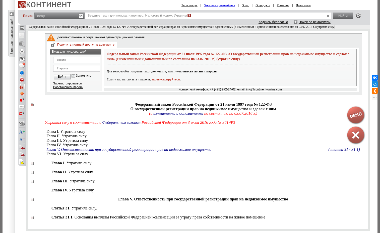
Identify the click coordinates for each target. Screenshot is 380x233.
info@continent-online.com (264, 89)
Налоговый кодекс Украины (166, 15)
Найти (343, 16)
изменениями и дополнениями (178, 113)
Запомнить (83, 75)
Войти (62, 76)
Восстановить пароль (68, 87)
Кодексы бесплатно (273, 22)
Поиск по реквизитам (315, 22)
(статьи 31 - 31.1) (344, 149)
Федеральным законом (121, 122)
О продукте (263, 5)
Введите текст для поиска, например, (137, 15)
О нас (245, 5)
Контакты (283, 5)
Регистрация (189, 5)
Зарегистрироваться (67, 83)
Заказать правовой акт (219, 5)
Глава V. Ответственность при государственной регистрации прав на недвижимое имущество (128, 149)
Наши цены (303, 5)
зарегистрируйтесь (166, 79)
